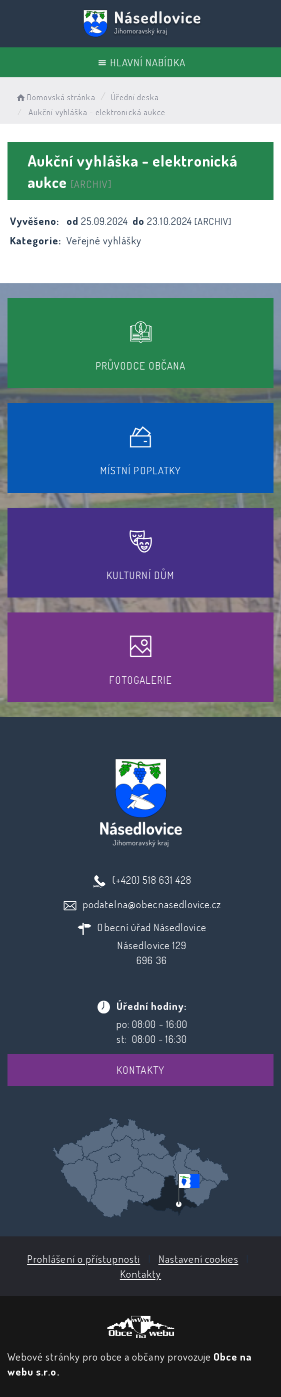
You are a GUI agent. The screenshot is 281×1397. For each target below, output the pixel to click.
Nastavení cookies (198, 1258)
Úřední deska (135, 97)
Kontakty (140, 1069)
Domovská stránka (55, 97)
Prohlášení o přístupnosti (83, 1258)
